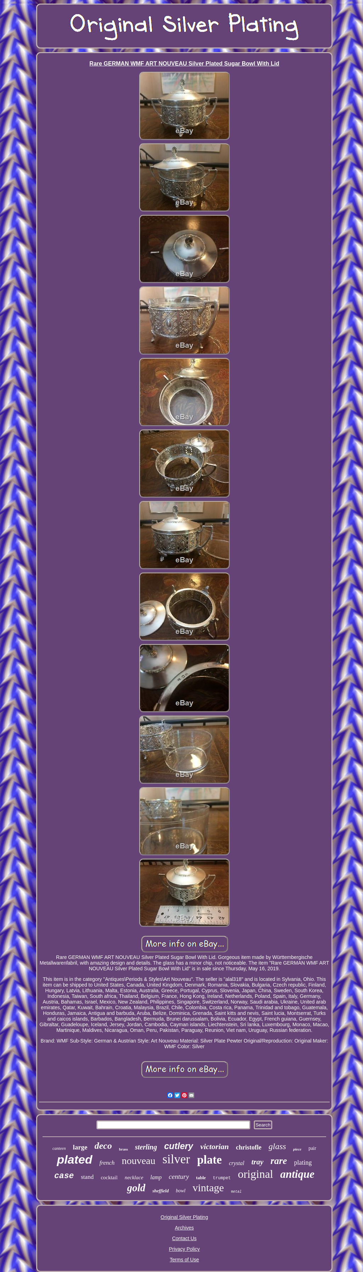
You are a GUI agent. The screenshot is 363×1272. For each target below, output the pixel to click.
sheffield (160, 1190)
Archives (184, 1228)
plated (74, 1159)
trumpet (222, 1178)
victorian (214, 1146)
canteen (59, 1148)
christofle (249, 1147)
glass (277, 1146)
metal (236, 1192)
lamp (156, 1177)
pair (312, 1148)
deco (103, 1146)
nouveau (138, 1160)
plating (303, 1162)
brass (123, 1149)
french (107, 1162)
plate (209, 1159)
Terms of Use (184, 1259)
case (64, 1176)
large (80, 1147)
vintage (208, 1187)
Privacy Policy (184, 1249)
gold (136, 1187)
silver (176, 1159)
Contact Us (184, 1238)
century (179, 1176)
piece (297, 1149)
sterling (146, 1147)
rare (278, 1160)
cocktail (109, 1177)
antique (297, 1174)
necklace (134, 1177)
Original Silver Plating (184, 1217)
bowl (180, 1190)
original (255, 1174)
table (201, 1177)
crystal (237, 1163)
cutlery (178, 1146)
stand (87, 1177)
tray (257, 1162)
